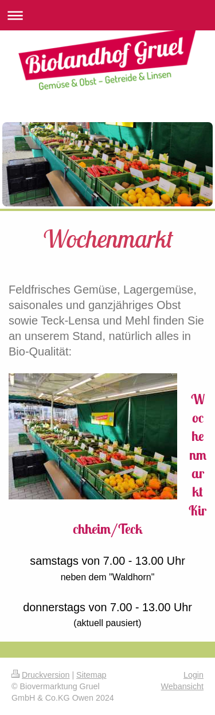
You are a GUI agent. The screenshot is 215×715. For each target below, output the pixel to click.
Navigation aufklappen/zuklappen (107, 15)
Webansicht (182, 686)
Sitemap (91, 674)
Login (193, 674)
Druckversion (40, 674)
